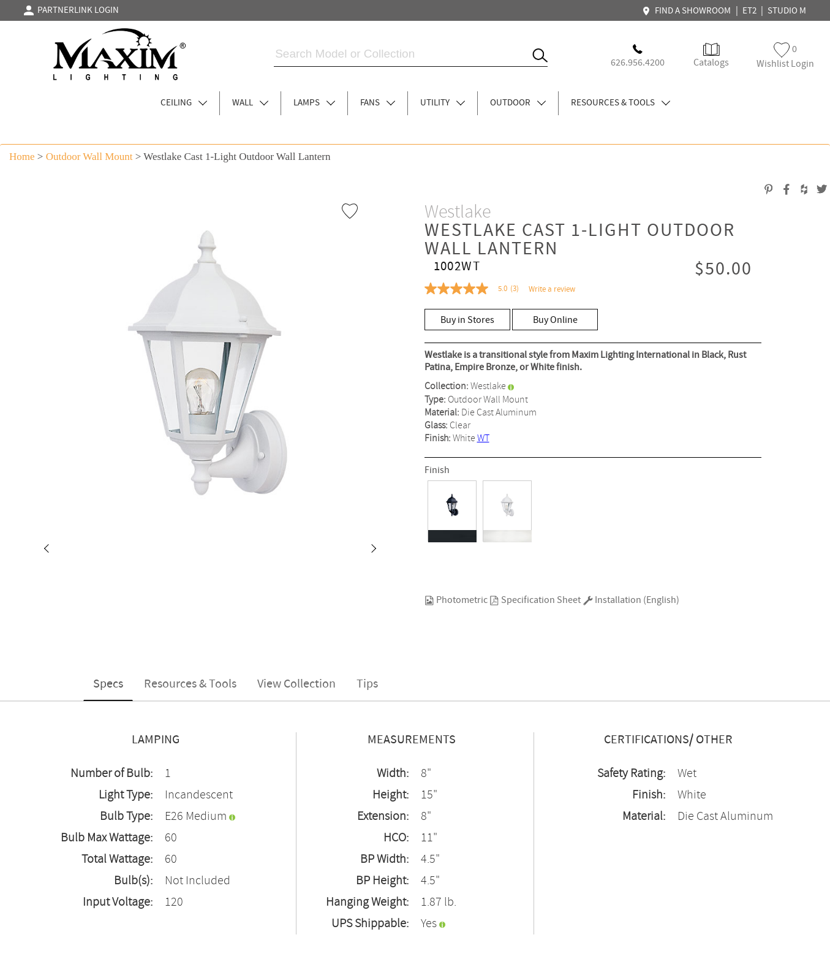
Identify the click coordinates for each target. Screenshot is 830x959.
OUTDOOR (518, 103)
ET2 (749, 11)
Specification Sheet (535, 600)
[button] (46, 550)
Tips (367, 684)
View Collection (296, 684)
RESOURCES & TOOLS (620, 103)
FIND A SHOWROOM (688, 11)
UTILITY (442, 103)
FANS (377, 103)
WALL (250, 103)
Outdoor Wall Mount (89, 156)
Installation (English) (631, 600)
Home (22, 156)
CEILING (183, 103)
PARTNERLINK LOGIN (71, 10)
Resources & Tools (190, 684)
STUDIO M (787, 11)
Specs (108, 684)
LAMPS (314, 103)
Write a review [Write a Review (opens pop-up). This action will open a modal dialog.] (552, 290)
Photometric (456, 600)
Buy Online (555, 320)
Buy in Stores (467, 320)
